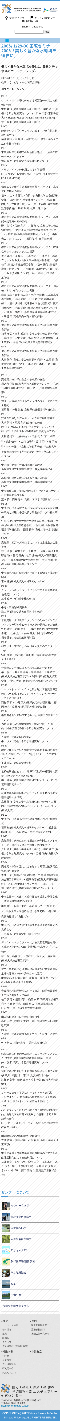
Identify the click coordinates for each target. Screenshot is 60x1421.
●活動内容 (7, 1351)
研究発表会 (8, 1368)
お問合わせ (32, 21)
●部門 (33, 1321)
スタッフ (6, 1342)
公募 (13, 1283)
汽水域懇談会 (18, 1272)
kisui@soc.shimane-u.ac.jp (15, 1405)
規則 (4, 1333)
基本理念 (6, 1329)
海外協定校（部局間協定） (15, 1346)
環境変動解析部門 (21, 1216)
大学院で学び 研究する (16, 1306)
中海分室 (16, 1295)
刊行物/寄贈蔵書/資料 (23, 1261)
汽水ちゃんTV (19, 1250)
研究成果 (6, 1360)
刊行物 (5, 1356)
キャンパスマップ (44, 18)
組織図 (5, 1337)
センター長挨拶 (20, 1205)
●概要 (4, 1321)
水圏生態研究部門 (21, 1239)
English (26, 26)
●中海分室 (36, 1351)
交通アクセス (16, 18)
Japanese (37, 26)
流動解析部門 (18, 1228)
